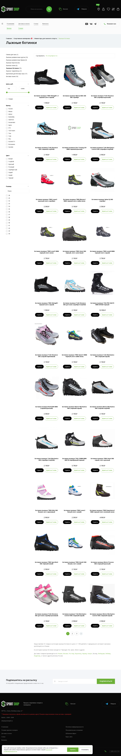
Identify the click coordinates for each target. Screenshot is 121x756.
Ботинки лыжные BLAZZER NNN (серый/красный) (46, 407)
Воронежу (78, 653)
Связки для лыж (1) (12, 54)
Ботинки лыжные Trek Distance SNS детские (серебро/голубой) (74, 304)
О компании (10, 23)
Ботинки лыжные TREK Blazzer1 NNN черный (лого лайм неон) (74, 200)
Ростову (71, 653)
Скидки (20, 28)
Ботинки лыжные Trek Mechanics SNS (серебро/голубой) (46, 459)
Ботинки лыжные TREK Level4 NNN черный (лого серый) (102, 252)
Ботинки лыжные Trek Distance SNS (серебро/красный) (102, 96)
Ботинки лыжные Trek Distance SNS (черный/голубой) (46, 148)
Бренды (9, 28)
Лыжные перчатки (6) (13, 63)
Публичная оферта (71, 733)
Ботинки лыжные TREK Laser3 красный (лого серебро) (46, 200)
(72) (13, 68)
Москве (65, 653)
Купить (39, 107)
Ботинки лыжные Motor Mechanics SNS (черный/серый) (74, 407)
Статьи (36, 23)
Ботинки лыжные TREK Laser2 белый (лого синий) (74, 511)
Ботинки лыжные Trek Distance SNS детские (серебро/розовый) (46, 614)
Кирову (84, 653)
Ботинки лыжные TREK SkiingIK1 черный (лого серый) (46, 304)
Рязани (60, 653)
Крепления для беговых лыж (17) (16, 74)
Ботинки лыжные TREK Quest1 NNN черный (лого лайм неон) (74, 355)
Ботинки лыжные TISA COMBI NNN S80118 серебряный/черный (74, 459)
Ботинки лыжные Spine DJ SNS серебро (102, 200)
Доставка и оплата (24, 23)
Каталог (63, 9)
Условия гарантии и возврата (9, 730)
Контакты (45, 23)
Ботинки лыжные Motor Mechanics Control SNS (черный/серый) (102, 614)
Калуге (90, 653)
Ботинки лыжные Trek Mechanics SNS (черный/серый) (102, 355)
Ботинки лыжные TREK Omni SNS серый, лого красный (102, 459)
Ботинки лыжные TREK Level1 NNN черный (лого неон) (46, 252)
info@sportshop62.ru (7, 721)
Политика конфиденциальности (75, 727)
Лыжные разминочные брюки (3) (16, 60)
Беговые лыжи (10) (12, 76)
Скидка (9, 99)
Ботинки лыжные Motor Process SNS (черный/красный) (102, 563)
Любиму (108, 653)
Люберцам (101, 653)
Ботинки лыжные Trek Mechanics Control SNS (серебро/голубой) (102, 148)
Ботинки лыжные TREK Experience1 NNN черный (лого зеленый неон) (102, 511)
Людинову (37, 656)
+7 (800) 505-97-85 (114, 751)
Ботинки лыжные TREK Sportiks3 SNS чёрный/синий (46, 563)
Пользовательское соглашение (74, 730)
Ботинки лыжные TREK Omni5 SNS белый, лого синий (74, 563)
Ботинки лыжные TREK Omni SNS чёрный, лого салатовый (74, 252)
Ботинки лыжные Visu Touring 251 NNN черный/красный (74, 148)
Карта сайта (69, 736)
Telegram (82, 9)
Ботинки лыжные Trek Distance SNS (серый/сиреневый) (46, 355)
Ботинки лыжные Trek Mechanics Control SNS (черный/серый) (74, 614)
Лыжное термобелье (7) (14, 71)
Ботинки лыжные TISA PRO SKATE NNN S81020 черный (102, 304)
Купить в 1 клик (51, 107)
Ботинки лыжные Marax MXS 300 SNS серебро (74, 96)
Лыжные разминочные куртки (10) (17, 57)
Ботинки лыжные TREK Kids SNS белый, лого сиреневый (46, 511)
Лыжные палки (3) (11, 65)
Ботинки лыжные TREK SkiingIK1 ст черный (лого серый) (46, 96)
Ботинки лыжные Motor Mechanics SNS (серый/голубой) (102, 407)
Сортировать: (40, 56)
